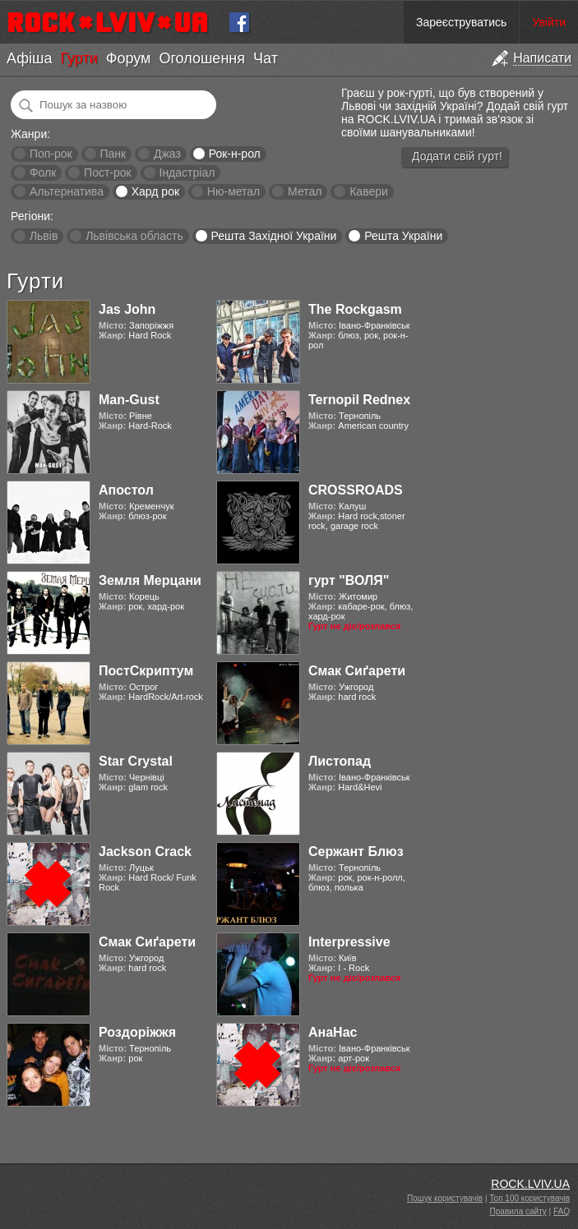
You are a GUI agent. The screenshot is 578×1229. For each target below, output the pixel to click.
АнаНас (332, 1032)
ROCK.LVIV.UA (530, 1183)
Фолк (43, 172)
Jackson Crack (145, 851)
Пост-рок (108, 172)
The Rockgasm (355, 309)
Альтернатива (67, 191)
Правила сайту (518, 1211)
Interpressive (349, 942)
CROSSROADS (355, 490)
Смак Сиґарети (356, 671)
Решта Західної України (273, 235)
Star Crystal (136, 761)
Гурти (78, 58)
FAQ (561, 1211)
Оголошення (202, 58)
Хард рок (155, 191)
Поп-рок (51, 153)
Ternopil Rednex (359, 400)
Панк (112, 153)
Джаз (167, 153)
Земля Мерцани (150, 580)
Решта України (403, 235)
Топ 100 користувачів (529, 1198)
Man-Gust (129, 400)
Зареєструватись (461, 22)
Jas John (127, 309)
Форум (128, 58)
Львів (44, 235)
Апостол (126, 490)
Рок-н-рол (235, 153)
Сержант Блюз (356, 851)
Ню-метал (233, 191)
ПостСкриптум (146, 671)
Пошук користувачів (445, 1198)
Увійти (549, 22)
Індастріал (187, 172)
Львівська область (134, 235)
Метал (304, 191)
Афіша (29, 58)
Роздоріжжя (137, 1032)
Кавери (368, 191)
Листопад (339, 761)
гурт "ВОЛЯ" (348, 580)
